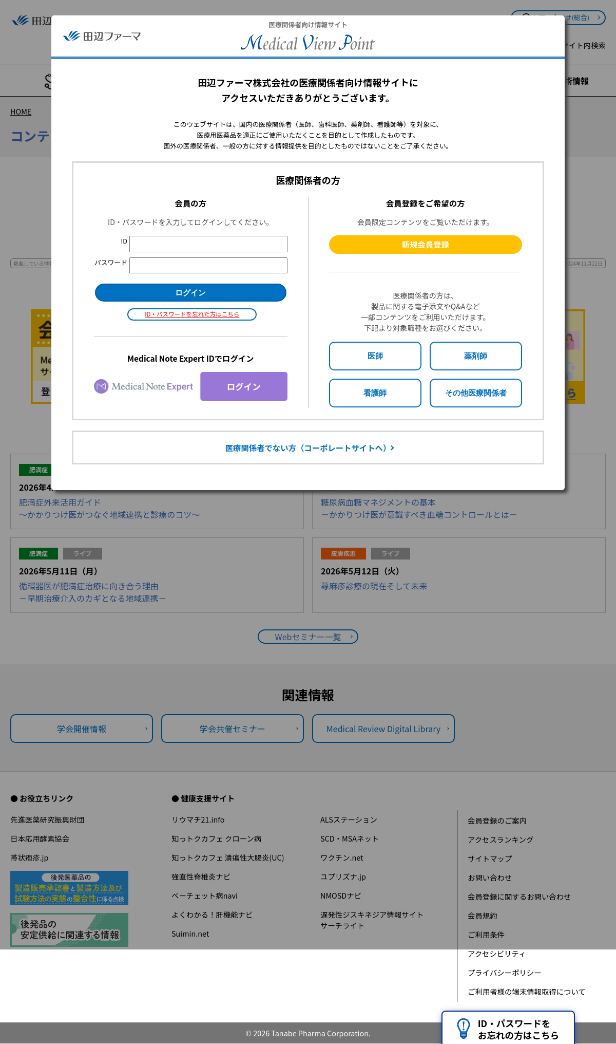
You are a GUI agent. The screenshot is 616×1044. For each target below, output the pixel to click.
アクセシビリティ (497, 953)
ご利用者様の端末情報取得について (527, 991)
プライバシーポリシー (505, 972)
